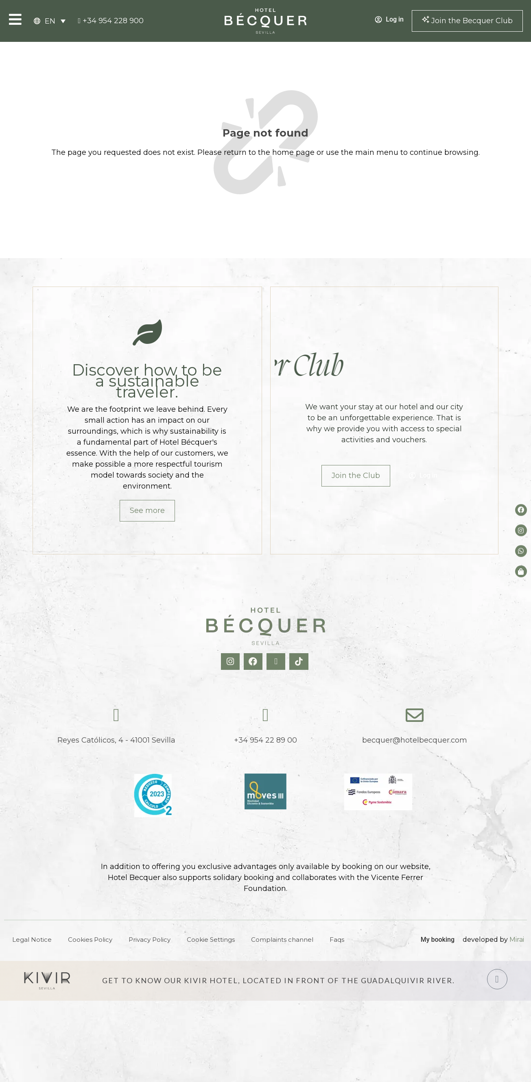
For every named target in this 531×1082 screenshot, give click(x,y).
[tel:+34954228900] (111, 20)
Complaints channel (282, 939)
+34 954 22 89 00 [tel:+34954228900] (265, 740)
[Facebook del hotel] (521, 510)
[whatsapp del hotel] (521, 551)
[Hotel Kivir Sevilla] (47, 981)
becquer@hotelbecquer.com (414, 740)
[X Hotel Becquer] (277, 661)
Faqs (337, 939)
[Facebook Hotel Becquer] (254, 661)
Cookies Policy (90, 939)
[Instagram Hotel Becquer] (231, 661)
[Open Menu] (15, 19)
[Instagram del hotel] (521, 531)
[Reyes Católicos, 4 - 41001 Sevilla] (116, 715)
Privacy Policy (149, 939)
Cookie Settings (211, 939)
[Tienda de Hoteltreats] (521, 571)
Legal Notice (32, 939)
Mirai (516, 939)
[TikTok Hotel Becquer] (299, 661)
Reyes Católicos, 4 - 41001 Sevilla (116, 740)
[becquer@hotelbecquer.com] (415, 715)
